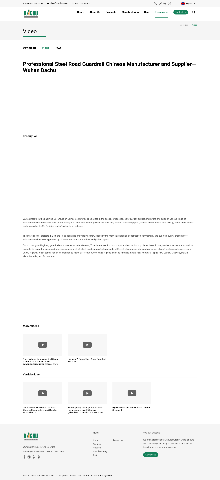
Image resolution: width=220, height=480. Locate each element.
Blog (95, 455)
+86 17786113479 (82, 3)
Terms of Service (89, 475)
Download (29, 48)
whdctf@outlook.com (59, 3)
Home (95, 440)
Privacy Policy (106, 475)
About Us (97, 444)
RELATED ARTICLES (46, 475)
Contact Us (181, 12)
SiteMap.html (62, 475)
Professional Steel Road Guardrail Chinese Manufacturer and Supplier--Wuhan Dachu (41, 410)
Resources (118, 440)
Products (97, 447)
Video (46, 48)
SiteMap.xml (75, 475)
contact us (33, 3)
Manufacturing (100, 451)
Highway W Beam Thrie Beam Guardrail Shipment (87, 360)
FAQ (58, 48)
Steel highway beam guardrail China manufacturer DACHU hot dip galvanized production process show (40, 361)
